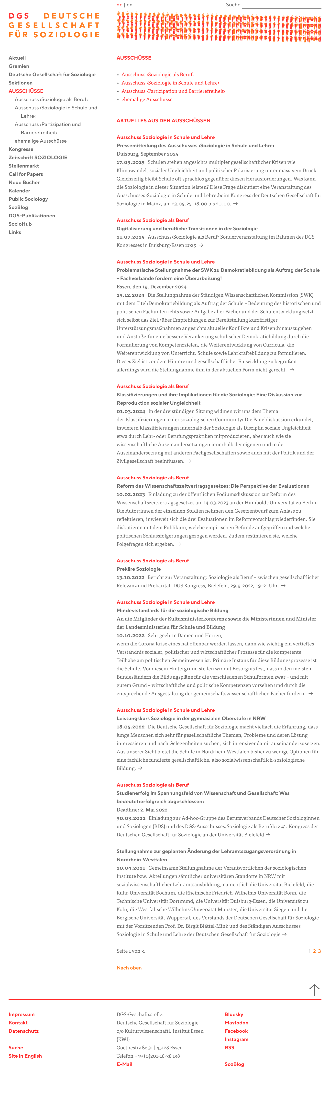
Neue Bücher (27, 182)
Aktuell (20, 58)
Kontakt (18, 1023)
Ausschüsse (29, 91)
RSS (229, 1048)
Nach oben (129, 968)
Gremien (22, 66)
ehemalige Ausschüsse (44, 141)
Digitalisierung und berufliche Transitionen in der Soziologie (187, 229)
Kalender (22, 191)
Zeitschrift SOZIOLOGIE (41, 157)
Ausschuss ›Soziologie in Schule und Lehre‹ (59, 112)
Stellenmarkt (27, 166)
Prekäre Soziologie (139, 569)
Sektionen (24, 83)
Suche (16, 1048)
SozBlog (21, 207)
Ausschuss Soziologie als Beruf (153, 220)
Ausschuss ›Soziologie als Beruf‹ (54, 99)
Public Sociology (31, 199)
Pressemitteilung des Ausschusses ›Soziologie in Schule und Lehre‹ (195, 145)
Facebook (236, 1031)
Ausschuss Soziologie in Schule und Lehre (166, 137)
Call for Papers (29, 174)
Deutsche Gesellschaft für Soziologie (55, 74)
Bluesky (234, 1014)
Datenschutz (24, 1031)
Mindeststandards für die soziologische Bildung (173, 610)
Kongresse (24, 149)
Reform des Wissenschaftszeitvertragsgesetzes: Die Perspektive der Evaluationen (213, 486)
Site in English (25, 1056)
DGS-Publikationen (35, 216)
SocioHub (23, 224)
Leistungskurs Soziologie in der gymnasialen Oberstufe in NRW (191, 718)
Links (18, 232)
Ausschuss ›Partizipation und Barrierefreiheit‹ (51, 129)
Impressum (22, 1014)
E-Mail (124, 1064)
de (119, 5)
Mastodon (237, 1023)
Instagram (237, 1039)
